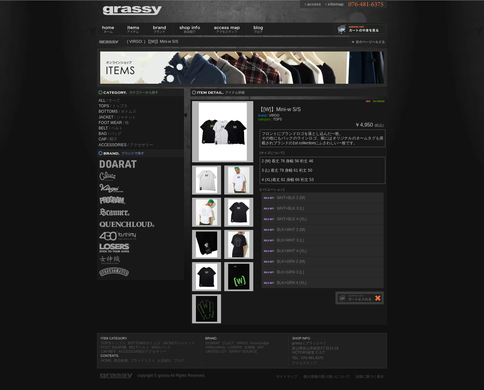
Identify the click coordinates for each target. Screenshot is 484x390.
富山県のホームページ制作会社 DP (127, 387)
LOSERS (234, 347)
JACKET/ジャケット (179, 343)
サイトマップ (286, 376)
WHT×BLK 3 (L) (290, 208)
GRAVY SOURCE (243, 351)
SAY (260, 347)
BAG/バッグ (160, 347)
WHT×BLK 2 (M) (291, 197)
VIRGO (274, 115)
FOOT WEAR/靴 (114, 347)
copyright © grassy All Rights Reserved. (171, 375)
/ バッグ (110, 133)
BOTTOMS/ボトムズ (144, 343)
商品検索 (121, 360)
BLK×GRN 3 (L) (290, 272)
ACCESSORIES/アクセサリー (143, 351)
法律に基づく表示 (369, 376)
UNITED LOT (216, 351)
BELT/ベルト (139, 347)
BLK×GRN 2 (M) (291, 261)
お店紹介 (164, 360)
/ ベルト (111, 128)
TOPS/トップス (113, 343)
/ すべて (109, 100)
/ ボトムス (117, 111)
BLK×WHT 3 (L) (290, 240)
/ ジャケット (117, 117)
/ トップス (113, 106)
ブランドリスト (142, 360)
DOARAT (213, 343)
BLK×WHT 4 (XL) (292, 251)
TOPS (277, 119)
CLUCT (228, 343)
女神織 (249, 347)
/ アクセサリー (126, 145)
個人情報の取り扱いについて (327, 376)
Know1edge (259, 343)
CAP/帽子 (108, 351)
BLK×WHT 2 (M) (291, 229)
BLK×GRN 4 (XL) (291, 283)
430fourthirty (215, 347)
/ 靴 (114, 122)
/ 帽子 (108, 139)
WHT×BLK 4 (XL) (292, 219)
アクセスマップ (304, 363)
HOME (106, 360)
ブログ (179, 360)
